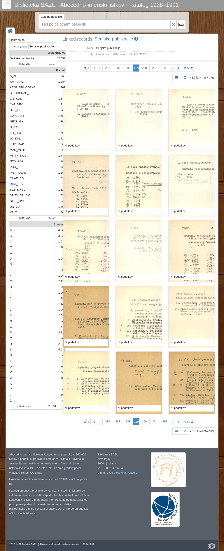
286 (107, 68)
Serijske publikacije (22, 58)
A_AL (13, 76)
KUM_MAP (17, 144)
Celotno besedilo (51, 17)
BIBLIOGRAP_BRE (22, 93)
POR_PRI (16, 167)
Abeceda (59, 224)
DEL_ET (15, 110)
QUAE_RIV (17, 178)
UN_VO (15, 206)
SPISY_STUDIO (20, 195)
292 (165, 68)
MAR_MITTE (18, 150)
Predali (60, 70)
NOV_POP (17, 161)
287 (118, 68)
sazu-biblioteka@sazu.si (122, 472)
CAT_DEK (16, 104)
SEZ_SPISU (18, 189)
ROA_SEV (16, 184)
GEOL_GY (16, 121)
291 (154, 68)
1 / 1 (51, 63)
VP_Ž (13, 212)
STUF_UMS (17, 201)
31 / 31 (51, 406)
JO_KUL (15, 138)
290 (144, 68)
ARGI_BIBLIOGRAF (22, 87)
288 (128, 68)
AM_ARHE (17, 81)
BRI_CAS (16, 98)
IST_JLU (15, 132)
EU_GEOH (17, 115)
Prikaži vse (23, 63)
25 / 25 (51, 218)
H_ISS (14, 127)
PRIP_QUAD (18, 172)
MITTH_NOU (18, 155)
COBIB (63, 479)
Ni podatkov (72, 145)
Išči (181, 24)
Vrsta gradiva (56, 52)
